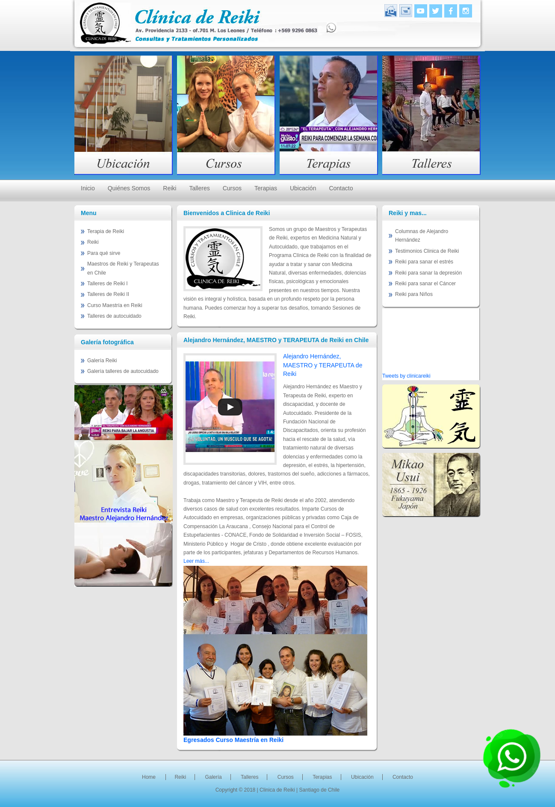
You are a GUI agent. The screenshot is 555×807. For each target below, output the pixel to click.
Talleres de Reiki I (107, 284)
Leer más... (196, 561)
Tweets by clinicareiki (406, 376)
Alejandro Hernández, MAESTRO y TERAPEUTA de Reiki (322, 365)
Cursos (232, 188)
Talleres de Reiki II (108, 294)
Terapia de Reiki (105, 231)
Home (149, 777)
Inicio (88, 188)
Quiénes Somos (129, 188)
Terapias (265, 188)
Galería (213, 777)
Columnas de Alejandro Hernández (421, 235)
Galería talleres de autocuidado (123, 371)
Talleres (199, 188)
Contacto (341, 188)
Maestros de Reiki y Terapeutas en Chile (123, 268)
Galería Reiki (102, 361)
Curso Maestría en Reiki (114, 305)
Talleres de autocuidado (114, 316)
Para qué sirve (103, 253)
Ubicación (303, 188)
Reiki (169, 188)
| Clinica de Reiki (276, 790)
